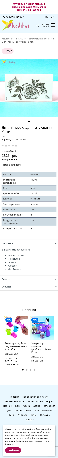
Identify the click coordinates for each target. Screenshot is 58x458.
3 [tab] (30, 370)
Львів (28, 410)
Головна (14, 396)
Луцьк (11, 414)
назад (7, 51)
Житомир (45, 414)
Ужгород (22, 414)
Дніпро (18, 410)
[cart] (43, 25)
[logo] (15, 25)
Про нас (7, 405)
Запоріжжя (49, 405)
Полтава (29, 419)
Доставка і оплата (14, 401)
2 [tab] (26, 370)
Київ (17, 405)
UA (52, 16)
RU (47, 16)
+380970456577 (13, 16)
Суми (8, 410)
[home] (8, 38)
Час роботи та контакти (35, 396)
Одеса (26, 405)
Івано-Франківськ (43, 410)
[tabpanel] (29, 88)
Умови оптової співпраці (40, 401)
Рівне (34, 414)
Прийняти (13, 450)
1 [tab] (29, 121)
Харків (36, 405)
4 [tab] (34, 370)
